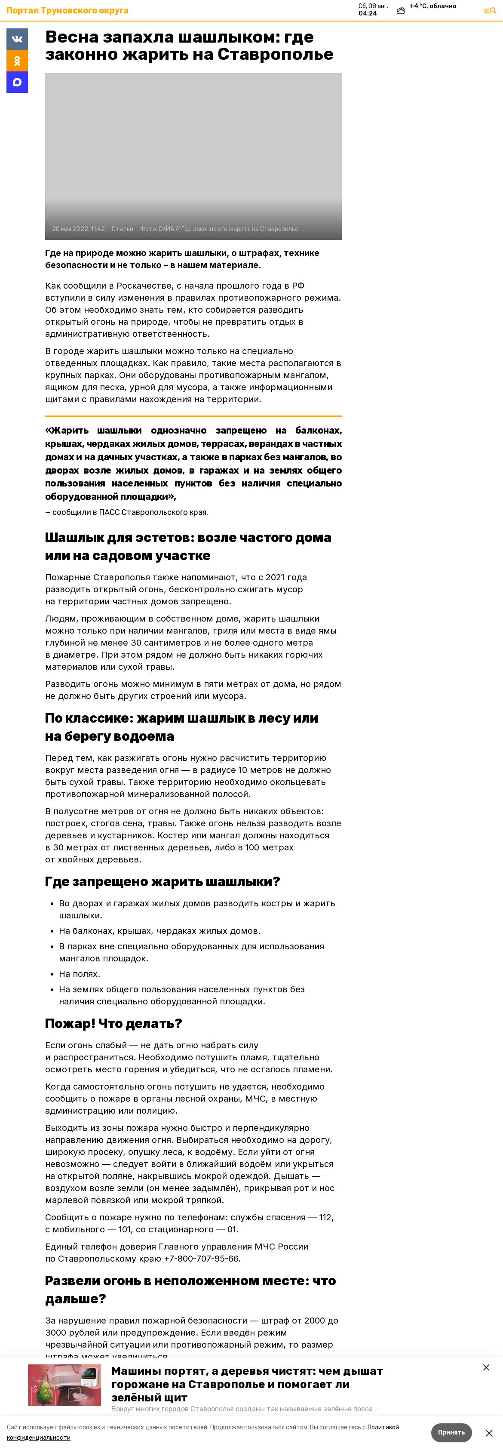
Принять (451, 1432)
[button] (64, 1385)
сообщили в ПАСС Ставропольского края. (130, 512)
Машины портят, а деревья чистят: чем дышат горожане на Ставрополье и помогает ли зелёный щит (247, 1384)
